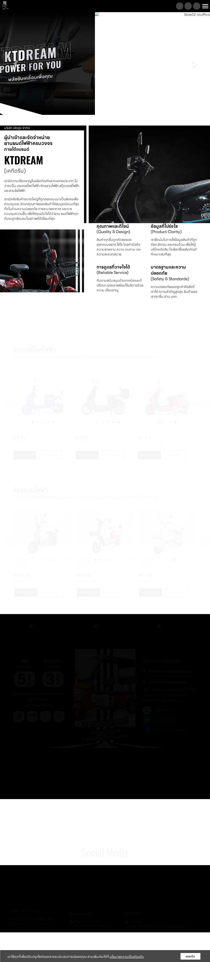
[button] (16, 63)
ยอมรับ (190, 956)
